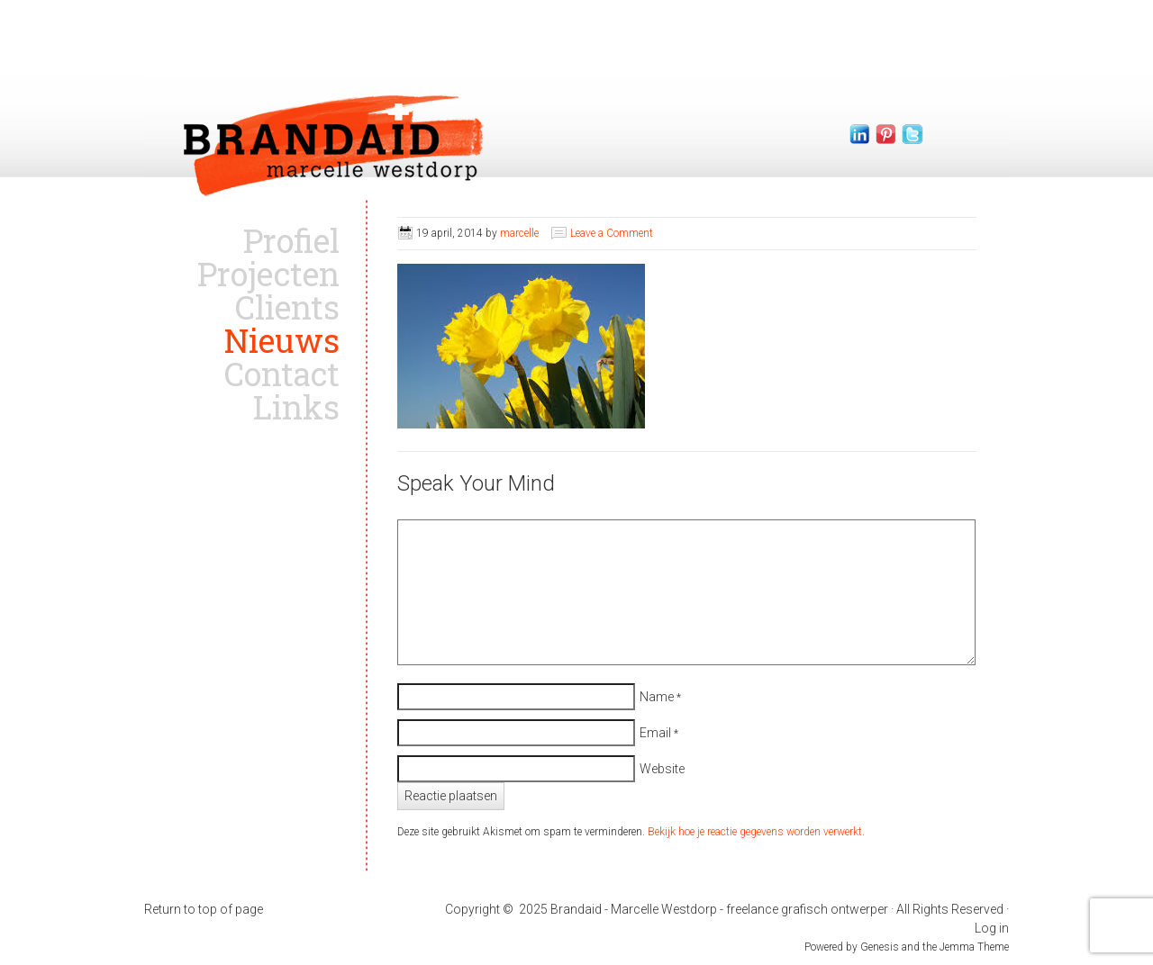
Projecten (268, 273)
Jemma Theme (974, 947)
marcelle (519, 233)
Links (296, 406)
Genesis (881, 947)
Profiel (291, 240)
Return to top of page (203, 909)
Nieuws (282, 340)
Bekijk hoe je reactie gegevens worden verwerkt (755, 831)
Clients (287, 307)
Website (662, 769)
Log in (992, 928)
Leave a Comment (611, 233)
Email (655, 733)
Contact (282, 373)
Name (657, 697)
